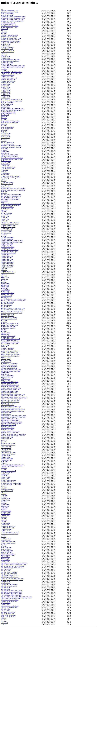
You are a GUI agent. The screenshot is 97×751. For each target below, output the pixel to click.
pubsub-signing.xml (8, 510)
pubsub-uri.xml (6, 525)
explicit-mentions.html (9, 184)
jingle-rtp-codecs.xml (9, 300)
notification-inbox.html (10, 409)
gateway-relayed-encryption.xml (13, 226)
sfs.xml (3, 584)
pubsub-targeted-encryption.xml (13, 521)
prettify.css (5, 453)
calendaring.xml (7, 57)
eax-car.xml (5, 160)
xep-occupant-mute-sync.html (11, 711)
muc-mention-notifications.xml (12, 370)
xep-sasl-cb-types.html (9, 718)
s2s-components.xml (8, 565)
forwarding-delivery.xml (10, 212)
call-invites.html (7, 59)
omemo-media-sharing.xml (10, 425)
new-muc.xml (5, 400)
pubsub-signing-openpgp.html (11, 505)
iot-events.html (7, 272)
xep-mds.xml (5, 705)
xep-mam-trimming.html (9, 700)
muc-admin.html (6, 354)
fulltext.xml (5, 223)
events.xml (5, 182)
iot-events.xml (6, 274)
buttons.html (5, 51)
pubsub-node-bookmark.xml (10, 488)
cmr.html (4, 81)
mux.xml (3, 396)
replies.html (5, 545)
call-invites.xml (7, 61)
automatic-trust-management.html (13, 18)
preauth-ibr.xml (7, 451)
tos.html (4, 641)
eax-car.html (5, 158)
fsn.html (4, 214)
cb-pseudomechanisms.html (10, 70)
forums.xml (5, 208)
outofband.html (6, 431)
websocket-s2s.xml (7, 665)
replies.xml (5, 547)
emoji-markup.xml (7, 171)
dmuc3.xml (4, 138)
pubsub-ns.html (6, 493)
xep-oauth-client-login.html (11, 707)
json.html (4, 320)
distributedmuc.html (8, 133)
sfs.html (4, 582)
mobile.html (5, 339)
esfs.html (4, 177)
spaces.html (5, 604)
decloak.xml (5, 127)
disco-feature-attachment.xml (12, 131)
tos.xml (3, 643)
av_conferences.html (8, 26)
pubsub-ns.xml (6, 495)
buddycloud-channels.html (10, 48)
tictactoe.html (6, 633)
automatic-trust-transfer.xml (12, 24)
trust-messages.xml (8, 650)
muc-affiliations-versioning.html (13, 357)
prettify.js (5, 455)
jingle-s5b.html (7, 306)
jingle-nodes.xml (7, 296)
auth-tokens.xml (7, 16)
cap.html (4, 63)
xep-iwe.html (5, 696)
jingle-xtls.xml (7, 315)
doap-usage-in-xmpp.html (10, 144)
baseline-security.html (9, 29)
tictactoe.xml (6, 635)
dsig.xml (4, 156)
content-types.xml (7, 98)
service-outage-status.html (11, 578)
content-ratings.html (9, 92)
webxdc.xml (5, 668)
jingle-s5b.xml (6, 307)
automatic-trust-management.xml (13, 20)
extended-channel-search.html (12, 188)
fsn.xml (3, 215)
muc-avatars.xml (7, 363)
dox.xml (3, 149)
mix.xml (3, 337)
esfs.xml (4, 179)
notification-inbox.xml (9, 411)
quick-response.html (8, 530)
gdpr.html (4, 228)
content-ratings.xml (8, 94)
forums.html (5, 206)
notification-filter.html (10, 405)
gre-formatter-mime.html (10, 236)
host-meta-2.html (7, 247)
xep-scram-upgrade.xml (9, 727)
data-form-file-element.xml (11, 120)
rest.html (4, 552)
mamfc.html (5, 331)
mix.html (4, 335)
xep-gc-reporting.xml (9, 687)
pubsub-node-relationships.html (13, 490)
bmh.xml (3, 39)
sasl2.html (5, 567)
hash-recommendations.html (11, 243)
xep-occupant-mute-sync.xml (11, 713)
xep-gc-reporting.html (9, 685)
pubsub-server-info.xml (9, 503)
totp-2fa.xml (5, 646)
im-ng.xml (4, 260)
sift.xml (4, 595)
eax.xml (3, 168)
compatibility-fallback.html (11, 85)
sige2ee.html (5, 597)
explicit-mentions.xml (9, 186)
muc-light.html (6, 365)
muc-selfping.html (7, 376)
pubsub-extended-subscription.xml (13, 477)
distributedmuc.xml (8, 134)
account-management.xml (9, 13)
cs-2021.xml (5, 109)
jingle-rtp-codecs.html (9, 298)
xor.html (4, 742)
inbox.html (5, 261)
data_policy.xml (7, 123)
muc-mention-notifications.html (13, 368)
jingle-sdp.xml (6, 311)
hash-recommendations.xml (10, 245)
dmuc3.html (5, 136)
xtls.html (4, 746)
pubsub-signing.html (8, 508)
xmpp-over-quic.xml (8, 738)
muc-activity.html (7, 350)
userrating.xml (6, 661)
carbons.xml (5, 68)
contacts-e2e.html (7, 88)
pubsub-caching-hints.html (11, 464)
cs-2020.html (5, 103)
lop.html (4, 328)
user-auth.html (6, 656)
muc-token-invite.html (9, 379)
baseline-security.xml (9, 31)
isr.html (4, 280)
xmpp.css (4, 740)
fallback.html (6, 191)
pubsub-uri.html (7, 523)
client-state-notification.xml (12, 79)
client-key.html (7, 74)
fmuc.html (4, 203)
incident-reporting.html (10, 265)
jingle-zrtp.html (7, 317)
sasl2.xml (4, 569)
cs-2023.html (5, 114)
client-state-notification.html (13, 77)
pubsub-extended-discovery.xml (12, 473)
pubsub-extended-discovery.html (13, 471)
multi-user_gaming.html (9, 387)
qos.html (4, 527)
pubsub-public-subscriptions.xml (13, 499)
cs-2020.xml (5, 105)
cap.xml (3, 64)
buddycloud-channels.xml (10, 50)
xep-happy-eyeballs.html (10, 689)
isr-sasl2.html (6, 276)
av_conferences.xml (8, 28)
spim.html (4, 608)
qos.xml (3, 528)
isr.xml (3, 282)
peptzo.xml (5, 447)
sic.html (4, 589)
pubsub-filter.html (8, 482)
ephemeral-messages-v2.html (11, 173)
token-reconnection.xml (9, 639)
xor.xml (3, 744)
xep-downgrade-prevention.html (12, 678)
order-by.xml (5, 429)
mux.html (4, 394)
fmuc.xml (4, 204)
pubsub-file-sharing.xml (10, 481)
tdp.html (4, 622)
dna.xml (3, 142)
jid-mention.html (7, 284)
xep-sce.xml (5, 724)
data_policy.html (7, 121)
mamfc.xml (4, 333)
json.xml (4, 322)
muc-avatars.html (7, 361)
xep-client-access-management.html (14, 674)
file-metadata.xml (7, 201)
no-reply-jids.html (8, 401)
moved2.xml (5, 348)
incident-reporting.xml (9, 267)
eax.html (4, 166)
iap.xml (3, 252)
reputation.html (7, 549)
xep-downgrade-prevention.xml (12, 680)
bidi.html (4, 33)
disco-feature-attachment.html (12, 129)
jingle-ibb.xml (6, 293)
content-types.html (8, 96)
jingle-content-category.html (12, 287)
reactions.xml (6, 536)
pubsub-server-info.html (10, 501)
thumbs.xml (5, 628)
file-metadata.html (8, 199)
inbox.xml (4, 263)
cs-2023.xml (5, 116)
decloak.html (5, 125)
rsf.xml (3, 562)
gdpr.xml (4, 230)
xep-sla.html (5, 729)
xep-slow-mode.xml (7, 735)
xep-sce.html (5, 722)
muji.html (4, 383)
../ (2, 9)
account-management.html (10, 11)
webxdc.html (5, 667)
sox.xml (3, 602)
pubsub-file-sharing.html (10, 479)
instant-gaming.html (8, 269)
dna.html (4, 140)
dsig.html (4, 155)
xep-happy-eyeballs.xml (9, 691)
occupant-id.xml (7, 418)
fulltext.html (6, 221)
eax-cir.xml (5, 164)
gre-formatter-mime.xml (9, 237)
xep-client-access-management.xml (13, 676)
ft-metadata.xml (7, 219)
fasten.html (5, 195)
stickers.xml (5, 613)
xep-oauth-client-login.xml (11, 709)
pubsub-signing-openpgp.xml (11, 506)
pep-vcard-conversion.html (11, 442)
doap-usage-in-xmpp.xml (9, 145)
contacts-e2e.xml (7, 90)
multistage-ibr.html (8, 390)
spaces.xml (5, 606)
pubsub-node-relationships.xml (12, 492)
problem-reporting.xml (9, 459)
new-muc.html (5, 398)
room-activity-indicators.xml (12, 558)
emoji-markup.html (7, 169)
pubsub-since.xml (7, 514)
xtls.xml (4, 748)
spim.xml (4, 610)
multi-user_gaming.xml (9, 389)
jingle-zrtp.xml (7, 319)
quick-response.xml (8, 532)
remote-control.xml (8, 543)
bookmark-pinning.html (9, 40)
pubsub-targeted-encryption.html (13, 519)
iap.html (4, 250)
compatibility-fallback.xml (11, 86)
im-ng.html (5, 258)
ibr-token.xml (6, 256)
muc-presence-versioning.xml (11, 374)
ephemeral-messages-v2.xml (11, 175)
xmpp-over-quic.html (8, 737)
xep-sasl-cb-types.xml (9, 720)
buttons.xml (5, 53)
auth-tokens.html (7, 15)
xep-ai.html (5, 670)
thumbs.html (5, 626)
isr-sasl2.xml (6, 278)
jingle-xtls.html (7, 313)
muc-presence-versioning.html (12, 372)
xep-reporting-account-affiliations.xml (16, 716)
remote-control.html (8, 541)
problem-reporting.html (9, 457)
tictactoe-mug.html (8, 630)
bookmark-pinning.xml (9, 42)
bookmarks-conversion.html (11, 44)
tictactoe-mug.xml (7, 632)
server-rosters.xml (8, 576)
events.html (5, 180)
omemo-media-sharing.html (10, 424)
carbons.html (5, 66)
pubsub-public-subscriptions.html (13, 497)
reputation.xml (6, 551)
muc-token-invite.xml (9, 381)
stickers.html (6, 611)
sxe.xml (3, 621)
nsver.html (5, 412)
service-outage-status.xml (11, 580)
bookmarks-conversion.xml (10, 46)
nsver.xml (4, 414)
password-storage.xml (9, 436)
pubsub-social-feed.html (10, 516)
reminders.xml (6, 540)
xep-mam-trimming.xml (9, 702)
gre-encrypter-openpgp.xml (11, 234)
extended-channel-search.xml (11, 190)
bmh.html (4, 37)
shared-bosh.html (7, 586)
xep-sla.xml (5, 731)
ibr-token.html (6, 254)
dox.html (4, 147)
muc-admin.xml (6, 355)
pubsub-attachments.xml (9, 462)
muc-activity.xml (7, 352)
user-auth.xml (6, 657)
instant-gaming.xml (8, 271)
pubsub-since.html (7, 512)
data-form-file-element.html (11, 118)
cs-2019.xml (5, 101)
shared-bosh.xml (7, 587)
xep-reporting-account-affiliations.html (16, 714)
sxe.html (4, 619)
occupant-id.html (7, 416)
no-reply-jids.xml (7, 403)
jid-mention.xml (7, 285)
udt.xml (3, 654)
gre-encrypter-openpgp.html (11, 232)
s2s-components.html (8, 563)
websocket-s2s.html (8, 663)
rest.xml (4, 554)
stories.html (5, 615)
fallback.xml (5, 193)
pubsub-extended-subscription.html (14, 475)
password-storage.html (9, 435)
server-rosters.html (8, 575)
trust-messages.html (8, 648)
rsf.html (4, 560)
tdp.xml (3, 624)
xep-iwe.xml (5, 698)
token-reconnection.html (10, 637)
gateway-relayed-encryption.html (13, 225)
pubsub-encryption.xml (9, 470)
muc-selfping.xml (7, 377)
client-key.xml (6, 75)
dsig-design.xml (7, 153)
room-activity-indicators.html (12, 556)
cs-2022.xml (5, 112)
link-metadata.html (8, 324)
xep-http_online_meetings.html (12, 692)
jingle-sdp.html (7, 309)
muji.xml (4, 385)
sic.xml (3, 591)
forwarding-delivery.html (10, 210)
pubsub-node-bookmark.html (11, 486)
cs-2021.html (5, 107)
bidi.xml (4, 35)
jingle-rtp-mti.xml (8, 304)
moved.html (5, 342)
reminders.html (6, 538)
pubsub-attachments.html (10, 460)
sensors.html (5, 571)
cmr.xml (3, 83)
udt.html (4, 652)
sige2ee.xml (5, 598)
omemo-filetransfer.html (10, 420)
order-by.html (6, 427)
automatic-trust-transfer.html (12, 22)
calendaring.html (7, 55)
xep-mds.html (5, 703)
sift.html (4, 593)
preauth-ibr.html (7, 449)
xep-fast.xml (5, 683)
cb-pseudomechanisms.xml (10, 72)
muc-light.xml (6, 366)
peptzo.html (5, 446)
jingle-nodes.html (7, 295)
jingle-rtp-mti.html (8, 302)
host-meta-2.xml (7, 249)
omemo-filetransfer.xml (9, 422)
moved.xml (4, 344)
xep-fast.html (6, 681)
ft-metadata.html (7, 217)
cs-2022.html (5, 110)
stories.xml (5, 617)
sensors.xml (5, 573)
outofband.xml (6, 433)
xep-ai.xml (5, 672)
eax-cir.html (5, 162)
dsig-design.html (7, 151)
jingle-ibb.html (7, 291)
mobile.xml (5, 341)
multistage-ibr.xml (8, 392)
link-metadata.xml (7, 326)
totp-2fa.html (6, 645)
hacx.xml (4, 241)
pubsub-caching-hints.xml (10, 466)
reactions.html (6, 534)
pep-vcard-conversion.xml (10, 444)
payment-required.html (9, 438)
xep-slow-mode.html (8, 733)
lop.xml (3, 330)
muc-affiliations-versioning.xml (13, 359)
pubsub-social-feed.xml (9, 517)
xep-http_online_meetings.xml (12, 694)
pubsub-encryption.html (9, 468)
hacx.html (4, 239)
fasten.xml (5, 197)
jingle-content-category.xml (11, 289)
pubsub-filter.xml (7, 484)
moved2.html (5, 346)
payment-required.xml (9, 440)
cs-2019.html (5, 99)
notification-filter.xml (10, 407)
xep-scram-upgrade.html (9, 726)
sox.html (4, 600)
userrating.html (7, 659)
